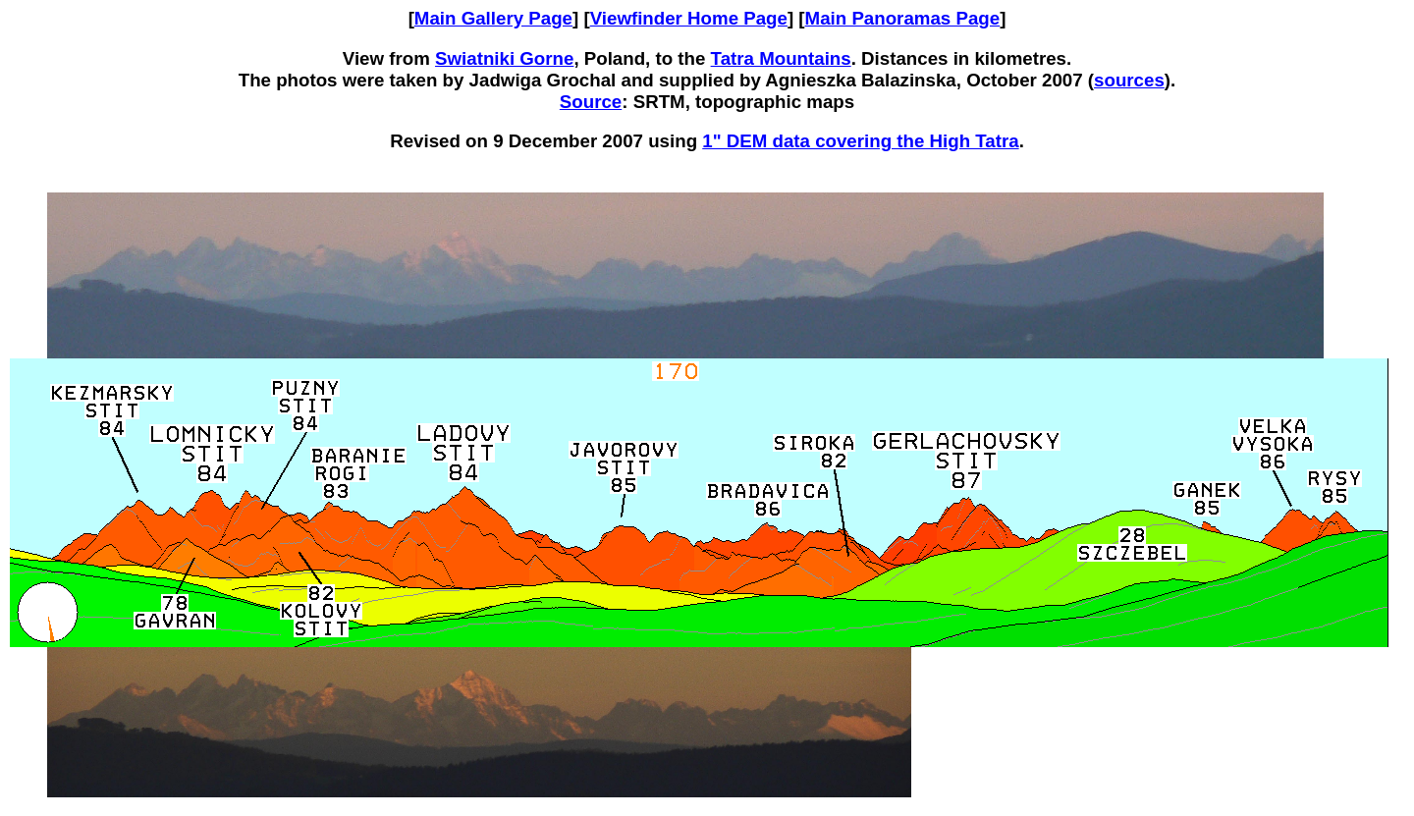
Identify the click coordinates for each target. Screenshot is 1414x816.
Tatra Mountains (781, 58)
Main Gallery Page (493, 18)
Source (591, 101)
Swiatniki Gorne (504, 58)
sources (1129, 80)
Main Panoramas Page (903, 18)
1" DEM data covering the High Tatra (860, 141)
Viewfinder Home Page (689, 18)
